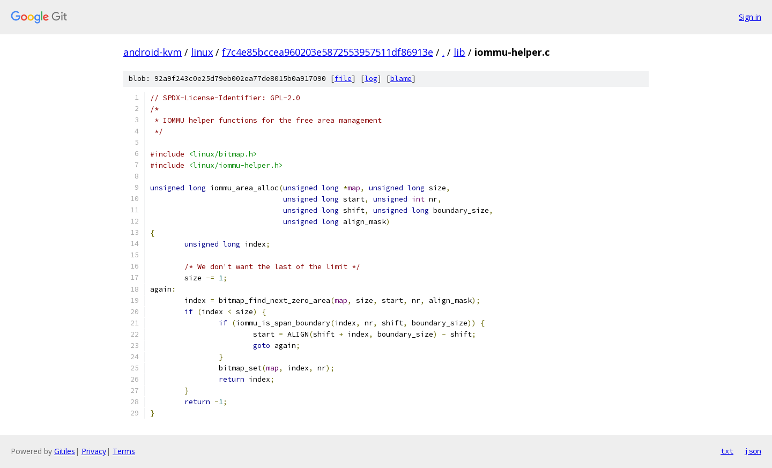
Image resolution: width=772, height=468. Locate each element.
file (343, 78)
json (752, 451)
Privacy (93, 451)
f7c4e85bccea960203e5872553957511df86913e (327, 52)
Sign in (750, 17)
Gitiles (64, 451)
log (371, 78)
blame (401, 78)
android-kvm (152, 52)
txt (727, 451)
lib (459, 52)
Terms (124, 451)
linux (202, 52)
